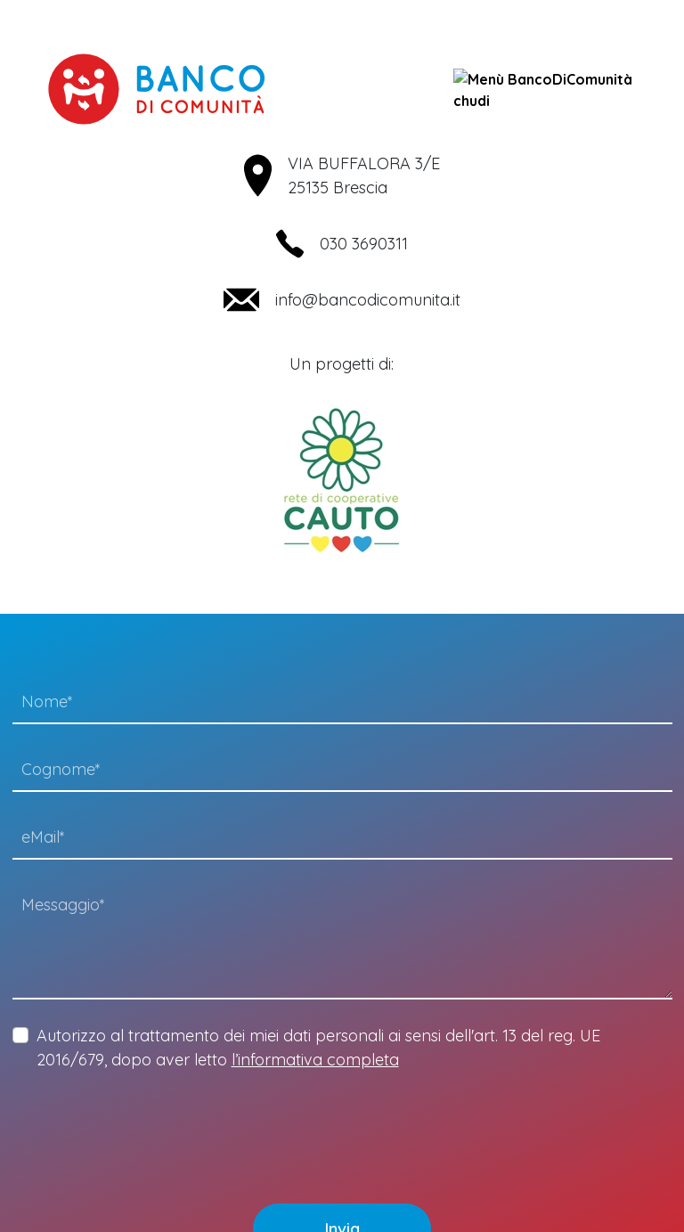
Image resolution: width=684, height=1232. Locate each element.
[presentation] (147, 1124)
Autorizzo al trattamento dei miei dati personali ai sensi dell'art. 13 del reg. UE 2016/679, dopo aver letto (318, 1047)
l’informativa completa (315, 1059)
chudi (542, 89)
